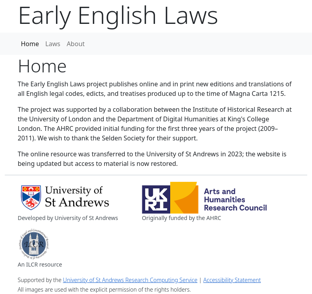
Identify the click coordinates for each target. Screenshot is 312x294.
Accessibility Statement (232, 280)
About (76, 43)
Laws (52, 43)
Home (30, 43)
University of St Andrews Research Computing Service (130, 280)
